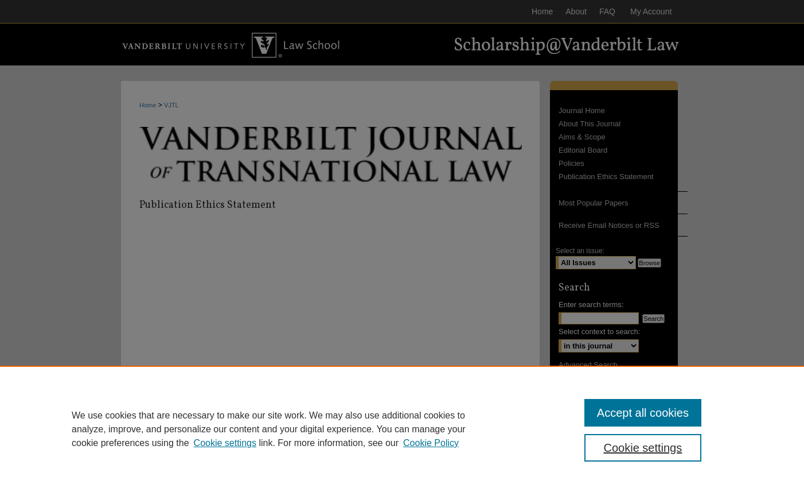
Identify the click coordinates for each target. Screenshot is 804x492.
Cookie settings (225, 443)
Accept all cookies (643, 412)
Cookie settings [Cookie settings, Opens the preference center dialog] (643, 447)
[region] (402, 429)
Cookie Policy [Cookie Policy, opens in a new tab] (431, 443)
